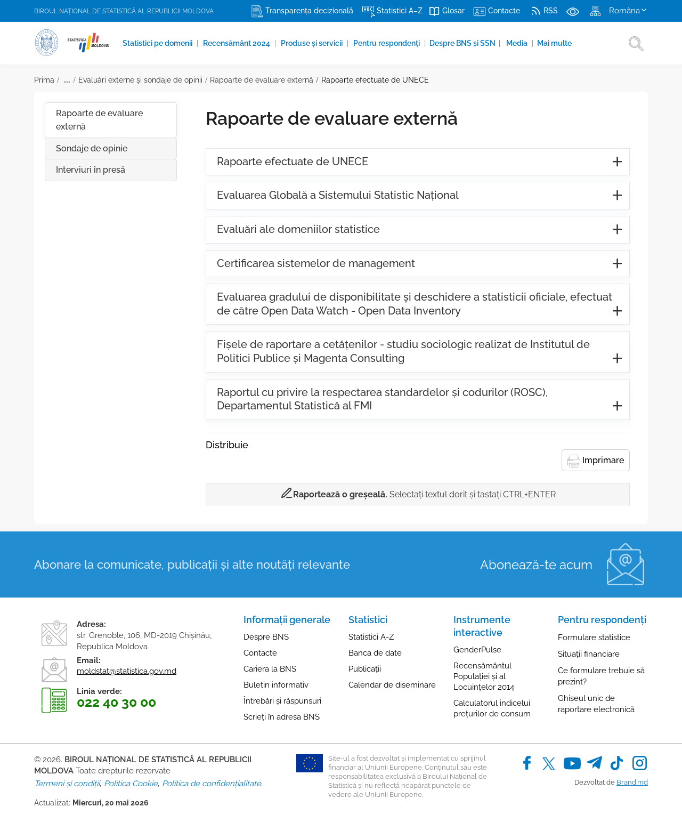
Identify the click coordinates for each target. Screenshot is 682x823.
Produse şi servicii (312, 43)
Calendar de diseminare (392, 685)
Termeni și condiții (67, 783)
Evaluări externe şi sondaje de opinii (140, 80)
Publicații (364, 669)
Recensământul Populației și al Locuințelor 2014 (483, 676)
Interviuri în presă (90, 170)
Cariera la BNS (269, 669)
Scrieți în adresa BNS (281, 717)
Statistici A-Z (371, 637)
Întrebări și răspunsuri (282, 701)
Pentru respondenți (387, 43)
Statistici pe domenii (158, 43)
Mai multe (554, 43)
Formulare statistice (594, 637)
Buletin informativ (275, 685)
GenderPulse (477, 650)
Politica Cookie (131, 783)
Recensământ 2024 (237, 43)
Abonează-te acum (536, 564)
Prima (44, 80)
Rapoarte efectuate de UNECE (375, 80)
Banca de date (375, 653)
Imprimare (595, 461)
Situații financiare (589, 654)
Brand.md (632, 782)
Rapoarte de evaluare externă (261, 80)
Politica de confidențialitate (211, 783)
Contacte (260, 653)
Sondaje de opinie (91, 148)
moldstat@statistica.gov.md (126, 671)
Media (517, 43)
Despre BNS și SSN (465, 43)
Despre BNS (266, 637)
